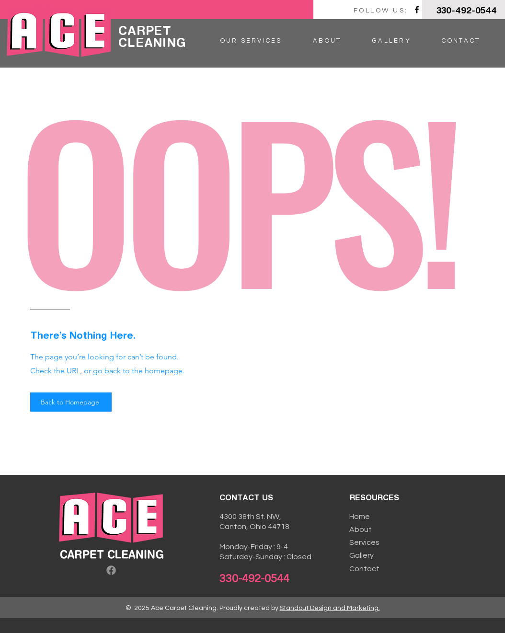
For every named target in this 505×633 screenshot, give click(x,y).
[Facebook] (417, 9)
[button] (251, 41)
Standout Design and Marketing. (330, 608)
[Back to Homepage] (71, 402)
